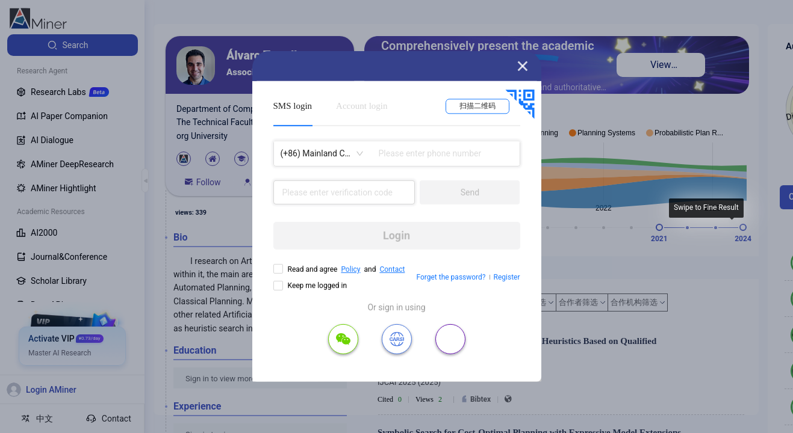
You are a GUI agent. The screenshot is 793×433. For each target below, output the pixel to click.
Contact (392, 269)
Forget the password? (450, 277)
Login (396, 235)
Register (507, 277)
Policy (350, 269)
